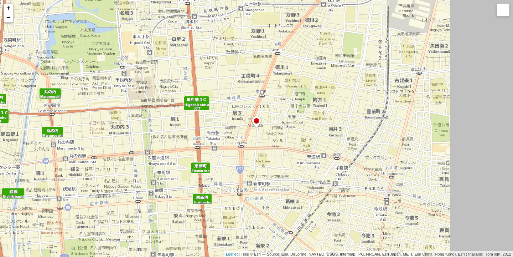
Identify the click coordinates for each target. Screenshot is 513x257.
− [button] (8, 18)
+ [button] (8, 8)
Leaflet (232, 254)
